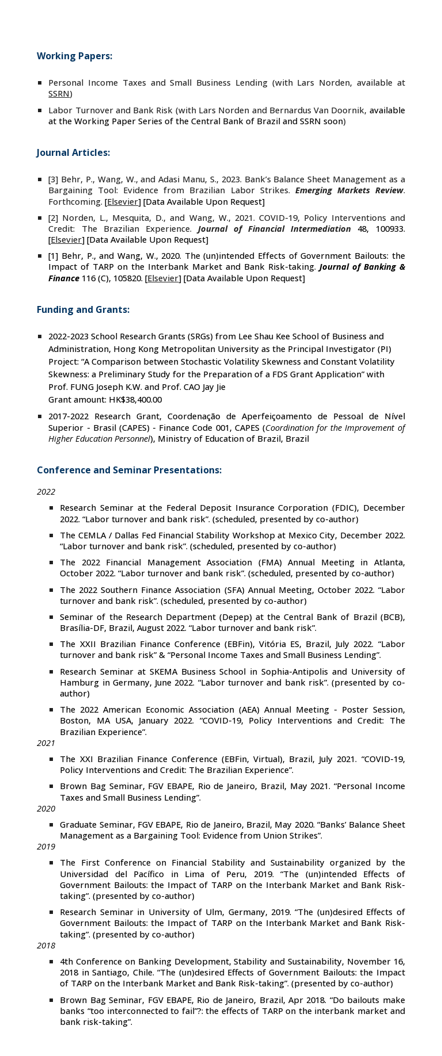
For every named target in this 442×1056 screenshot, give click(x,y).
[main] (220, 544)
